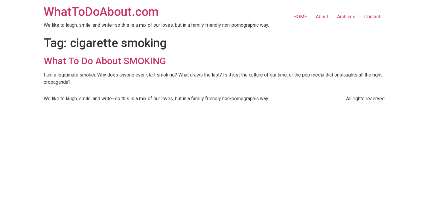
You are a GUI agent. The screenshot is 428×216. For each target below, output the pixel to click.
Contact (372, 17)
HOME (300, 17)
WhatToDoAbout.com (101, 12)
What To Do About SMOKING (105, 61)
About (322, 17)
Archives (346, 17)
